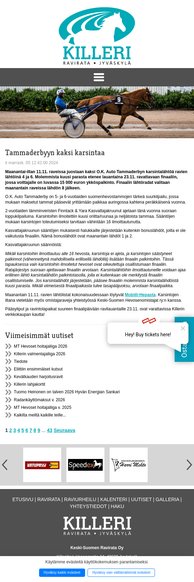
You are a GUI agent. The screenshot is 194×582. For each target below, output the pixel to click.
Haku (117, 506)
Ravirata (48, 499)
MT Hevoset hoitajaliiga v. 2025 (42, 407)
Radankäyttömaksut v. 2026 (39, 399)
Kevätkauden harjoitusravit (38, 376)
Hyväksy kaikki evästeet (62, 572)
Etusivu (23, 499)
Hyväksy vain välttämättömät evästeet (121, 572)
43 (50, 430)
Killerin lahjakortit (29, 384)
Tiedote (21, 361)
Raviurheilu (80, 499)
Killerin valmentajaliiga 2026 (39, 353)
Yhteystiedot (88, 506)
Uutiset (141, 499)
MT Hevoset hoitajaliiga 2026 (40, 346)
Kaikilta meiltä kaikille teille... (40, 415)
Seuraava (64, 430)
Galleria (167, 499)
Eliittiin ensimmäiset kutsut (38, 369)
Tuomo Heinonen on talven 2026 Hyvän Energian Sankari (67, 391)
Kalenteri (113, 499)
